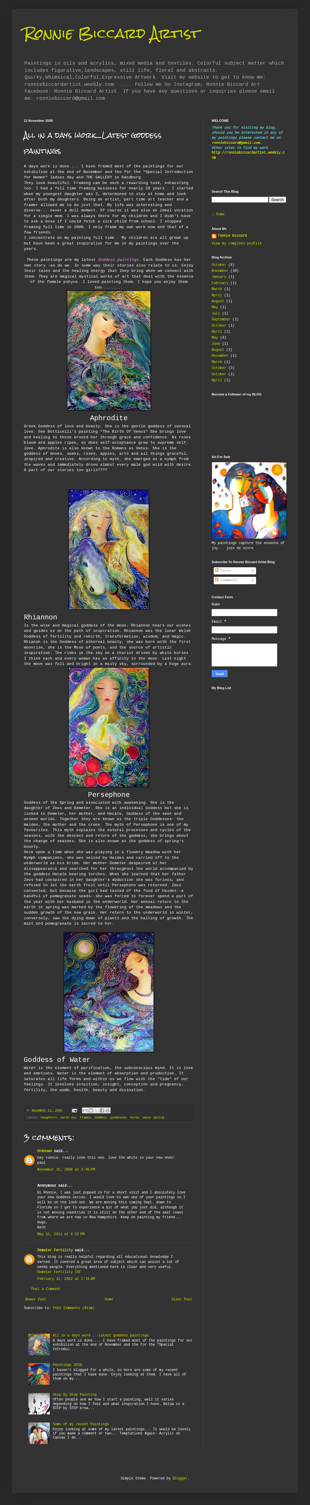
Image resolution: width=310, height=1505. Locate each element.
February (220, 283)
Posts (223, 571)
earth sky (68, 1117)
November (220, 271)
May (215, 307)
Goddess (100, 1117)
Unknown (44, 1151)
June (216, 344)
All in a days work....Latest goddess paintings (101, 1335)
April (217, 295)
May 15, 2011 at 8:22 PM (60, 1234)
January (219, 277)
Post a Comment (46, 1289)
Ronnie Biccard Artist (112, 33)
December (220, 356)
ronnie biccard (232, 236)
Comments (226, 580)
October (219, 265)
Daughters (49, 1117)
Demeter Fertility (55, 1250)
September (221, 319)
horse (134, 1117)
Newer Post (35, 1299)
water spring (153, 1117)
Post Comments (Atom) (74, 1308)
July (216, 313)
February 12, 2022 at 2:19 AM (66, 1279)
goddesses (118, 1117)
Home (109, 1299)
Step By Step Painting (75, 1395)
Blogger (180, 1478)
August (218, 301)
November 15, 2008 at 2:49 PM (66, 1170)
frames (85, 1117)
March (217, 289)
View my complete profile (237, 243)
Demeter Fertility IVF (59, 1272)
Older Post (181, 1299)
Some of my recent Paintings (81, 1424)
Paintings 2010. (68, 1365)
